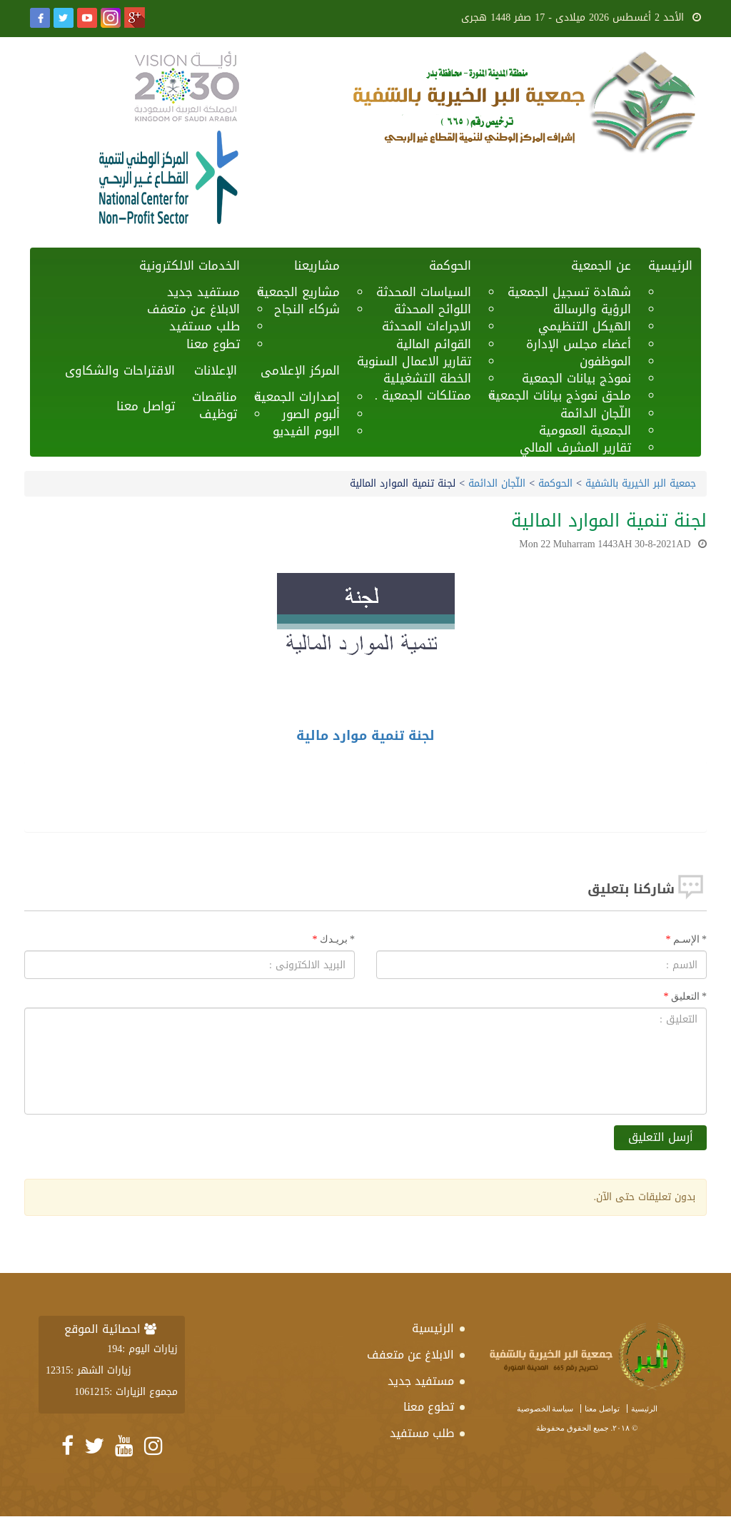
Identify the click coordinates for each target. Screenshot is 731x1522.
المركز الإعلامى (300, 370)
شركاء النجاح (307, 309)
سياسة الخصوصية (545, 1408)
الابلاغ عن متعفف (410, 1355)
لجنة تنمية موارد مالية (365, 736)
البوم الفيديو (306, 431)
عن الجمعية (601, 265)
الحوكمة (450, 265)
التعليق (689, 996)
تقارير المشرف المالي (575, 447)
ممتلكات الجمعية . (423, 395)
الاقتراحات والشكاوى (120, 370)
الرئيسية (670, 265)
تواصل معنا (145, 406)
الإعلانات (215, 370)
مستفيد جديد (421, 1381)
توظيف (218, 413)
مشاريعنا (317, 265)
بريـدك (338, 939)
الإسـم (690, 939)
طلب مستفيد (422, 1433)
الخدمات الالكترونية (189, 265)
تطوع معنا (213, 344)
